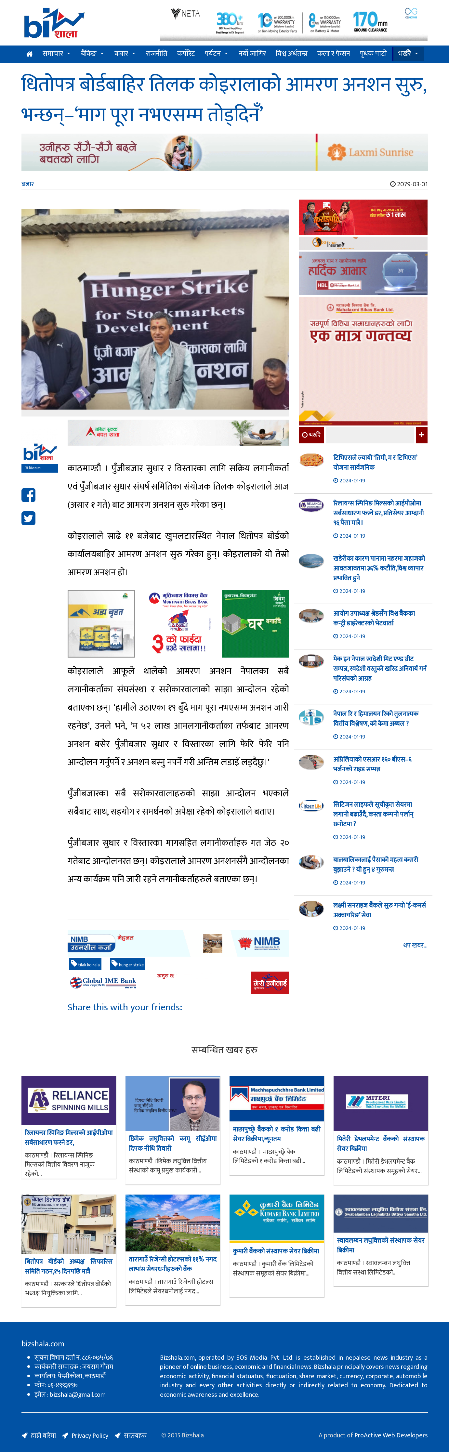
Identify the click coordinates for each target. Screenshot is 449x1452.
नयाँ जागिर (252, 54)
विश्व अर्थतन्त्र (292, 54)
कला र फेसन (333, 54)
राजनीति (156, 54)
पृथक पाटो (373, 54)
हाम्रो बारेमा (43, 1435)
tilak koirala (85, 964)
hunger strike (128, 964)
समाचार (53, 54)
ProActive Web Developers (391, 1435)
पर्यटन (213, 54)
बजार (121, 54)
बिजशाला (33, 468)
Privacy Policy (90, 1435)
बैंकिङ (89, 54)
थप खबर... (415, 945)
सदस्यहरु (135, 1435)
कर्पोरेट (186, 54)
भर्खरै (404, 54)
